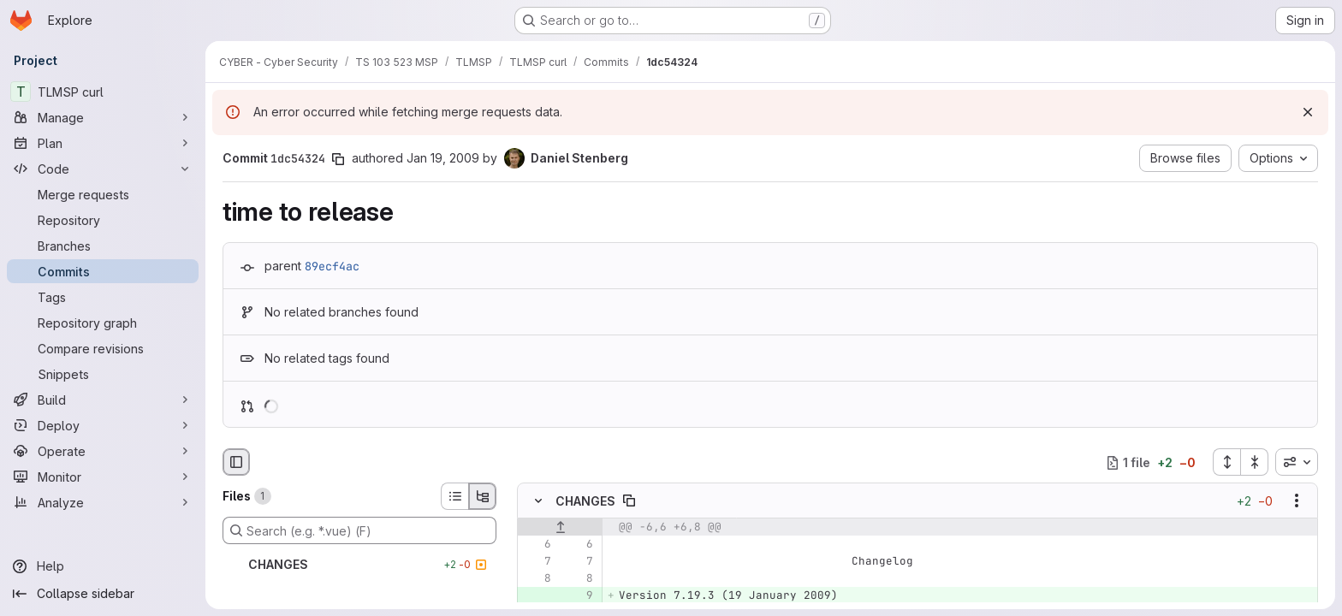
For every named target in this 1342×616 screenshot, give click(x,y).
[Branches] (103, 246)
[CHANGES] (359, 564)
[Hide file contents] (538, 501)
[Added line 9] (578, 596)
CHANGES (585, 501)
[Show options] (1296, 501)
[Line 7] (536, 562)
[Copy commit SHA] (338, 159)
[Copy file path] (629, 501)
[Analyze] (103, 502)
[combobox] (1296, 462)
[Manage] (103, 117)
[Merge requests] (103, 194)
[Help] (103, 566)
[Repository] (103, 220)
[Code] (103, 169)
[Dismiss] (1307, 112)
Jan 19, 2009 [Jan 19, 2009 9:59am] (443, 158)
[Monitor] (103, 477)
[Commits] (103, 271)
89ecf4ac (332, 266)
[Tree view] (482, 496)
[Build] (103, 400)
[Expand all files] (1226, 462)
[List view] (454, 496)
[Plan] (103, 143)
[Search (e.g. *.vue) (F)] (359, 530)
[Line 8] (536, 579)
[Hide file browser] (236, 462)
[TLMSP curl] (103, 92)
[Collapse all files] (1254, 462)
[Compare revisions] (103, 348)
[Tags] (103, 297)
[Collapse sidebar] (103, 594)
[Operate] (103, 451)
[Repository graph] (103, 323)
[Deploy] (103, 425)
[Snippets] (103, 374)
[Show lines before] (560, 527)
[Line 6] (536, 545)
